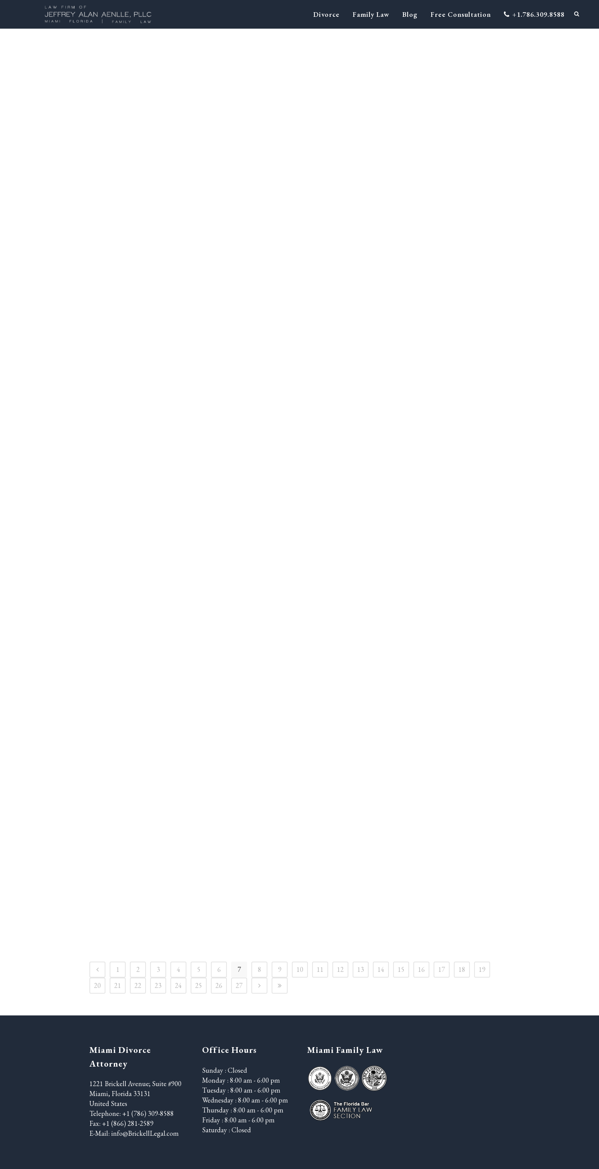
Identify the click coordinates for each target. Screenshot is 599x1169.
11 (320, 969)
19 (482, 969)
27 (239, 985)
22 (137, 985)
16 (421, 969)
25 (198, 985)
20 (97, 985)
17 (441, 969)
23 (158, 985)
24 (178, 985)
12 (340, 969)
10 (299, 969)
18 (461, 969)
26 (218, 985)
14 (380, 969)
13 (360, 969)
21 (117, 985)
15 (401, 969)
